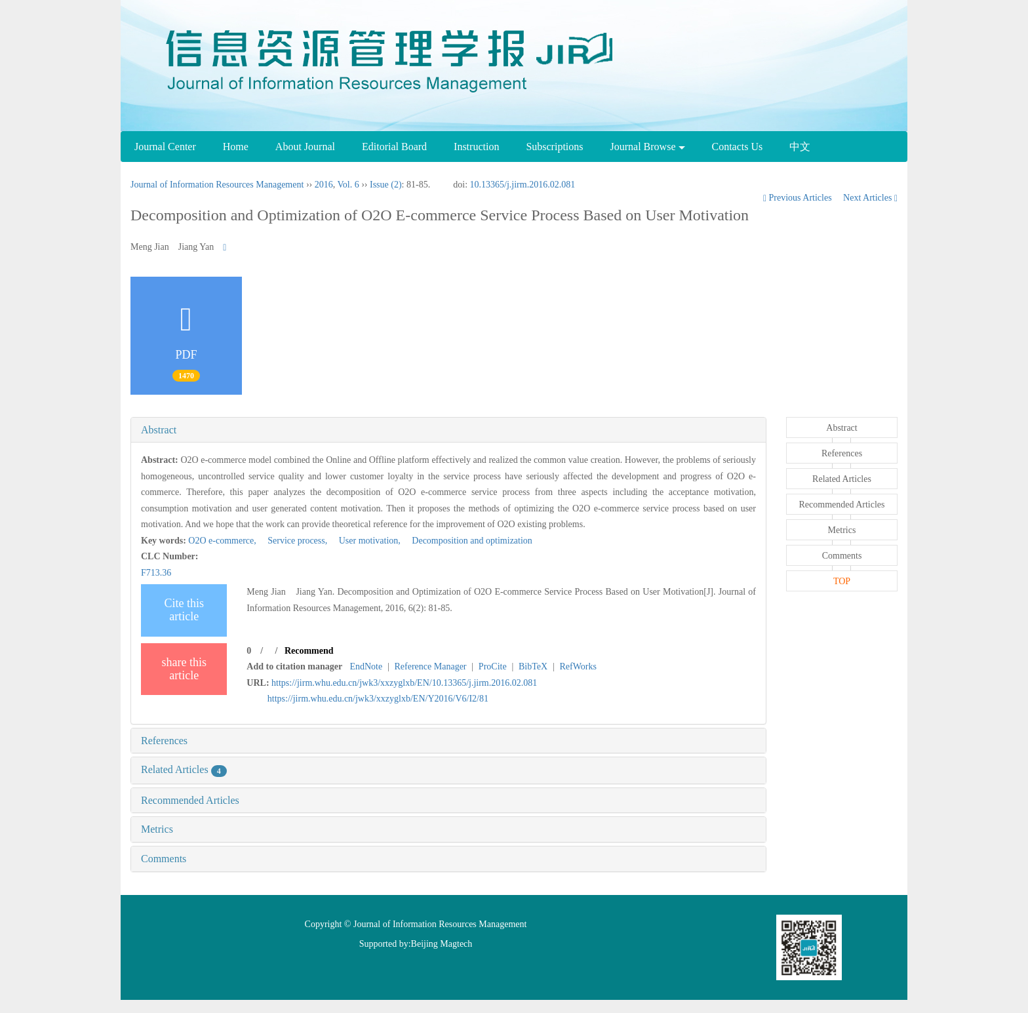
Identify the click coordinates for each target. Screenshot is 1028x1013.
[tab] (448, 430)
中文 (799, 146)
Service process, (293, 541)
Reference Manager (431, 666)
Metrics (157, 829)
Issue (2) (386, 184)
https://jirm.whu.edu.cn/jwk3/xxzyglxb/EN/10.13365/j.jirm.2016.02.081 (404, 683)
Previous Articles (798, 198)
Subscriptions (554, 146)
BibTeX (533, 666)
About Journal (305, 146)
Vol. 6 (348, 184)
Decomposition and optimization (467, 541)
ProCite (493, 666)
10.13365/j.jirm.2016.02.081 (523, 184)
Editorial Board (394, 146)
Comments (163, 858)
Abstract (158, 429)
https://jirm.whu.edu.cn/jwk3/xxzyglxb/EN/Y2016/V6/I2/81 (377, 699)
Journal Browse (647, 146)
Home (235, 146)
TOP (841, 581)
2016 (324, 184)
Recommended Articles (190, 800)
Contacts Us (737, 146)
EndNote (365, 666)
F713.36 (156, 573)
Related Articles (184, 769)
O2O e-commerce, (223, 541)
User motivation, (366, 541)
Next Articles (870, 198)
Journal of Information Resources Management (217, 184)
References (164, 740)
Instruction (476, 146)
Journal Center (165, 146)
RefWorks (577, 666)
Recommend (309, 651)
